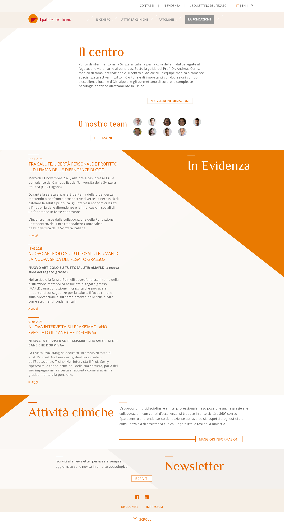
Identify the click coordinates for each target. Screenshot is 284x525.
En (244, 6)
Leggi (34, 235)
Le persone (103, 138)
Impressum (154, 507)
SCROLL (142, 519)
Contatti (147, 6)
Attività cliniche (134, 20)
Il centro (103, 20)
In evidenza (171, 6)
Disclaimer (129, 507)
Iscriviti (141, 478)
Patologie (166, 20)
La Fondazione (199, 19)
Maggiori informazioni (170, 101)
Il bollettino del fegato (208, 6)
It (237, 6)
